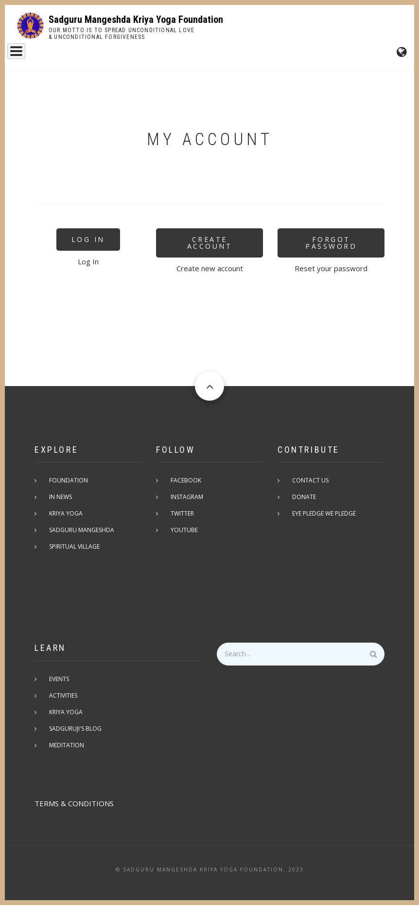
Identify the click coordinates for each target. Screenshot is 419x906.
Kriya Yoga (121, 54)
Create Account (209, 244)
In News (60, 498)
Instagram (187, 498)
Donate (304, 498)
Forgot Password (331, 244)
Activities (63, 696)
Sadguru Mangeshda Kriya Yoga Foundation (136, 19)
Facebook (186, 481)
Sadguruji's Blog (75, 729)
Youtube (184, 531)
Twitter (182, 514)
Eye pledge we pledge (324, 514)
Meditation (66, 746)
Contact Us (310, 481)
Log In (88, 240)
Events (220, 54)
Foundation (174, 54)
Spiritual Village (74, 547)
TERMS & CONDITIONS (74, 804)
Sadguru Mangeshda (51, 54)
